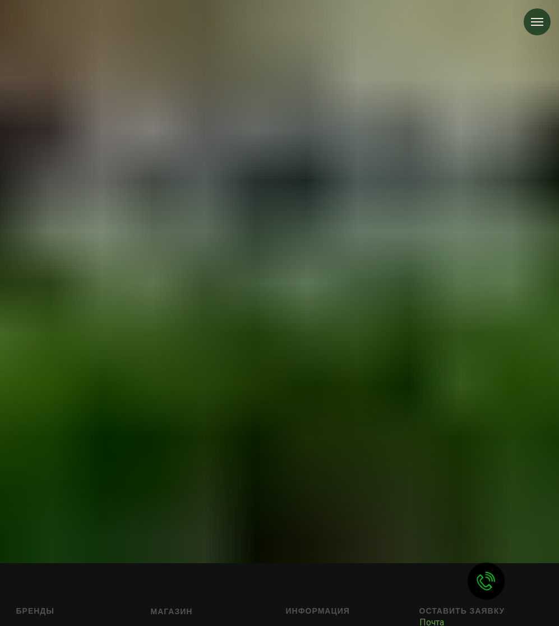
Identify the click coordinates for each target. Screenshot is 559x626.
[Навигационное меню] (537, 22)
